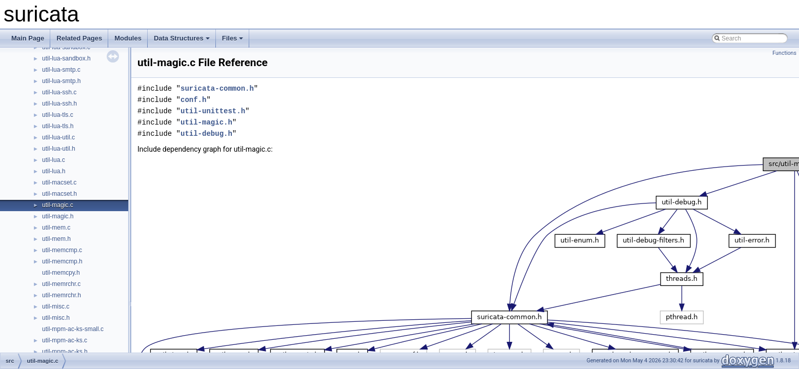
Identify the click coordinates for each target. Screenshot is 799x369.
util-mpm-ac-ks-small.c (73, 329)
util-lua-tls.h (57, 126)
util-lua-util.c (58, 137)
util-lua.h (53, 171)
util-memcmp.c (62, 250)
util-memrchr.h (61, 295)
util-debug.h (206, 133)
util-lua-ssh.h (59, 103)
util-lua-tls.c (57, 114)
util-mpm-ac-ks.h (65, 351)
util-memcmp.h (62, 261)
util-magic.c (57, 205)
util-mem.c (56, 227)
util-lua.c (53, 159)
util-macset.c (59, 182)
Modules (128, 38)
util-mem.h (56, 238)
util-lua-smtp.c (61, 69)
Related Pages (79, 38)
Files (233, 38)
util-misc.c (55, 306)
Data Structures (182, 38)
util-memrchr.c (61, 284)
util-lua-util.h (58, 148)
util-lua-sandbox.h (66, 58)
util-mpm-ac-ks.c (64, 340)
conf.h (193, 100)
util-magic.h (57, 216)
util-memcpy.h (61, 272)
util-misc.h (56, 317)
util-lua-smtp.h (61, 81)
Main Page (27, 38)
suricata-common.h (217, 88)
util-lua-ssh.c (59, 92)
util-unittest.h (213, 111)
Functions (784, 53)
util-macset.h (59, 193)
